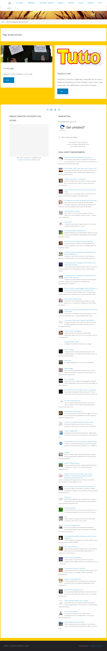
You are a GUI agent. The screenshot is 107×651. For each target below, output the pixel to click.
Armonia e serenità (69, 508)
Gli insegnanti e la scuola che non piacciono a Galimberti (80, 200)
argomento (67, 497)
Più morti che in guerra (71, 611)
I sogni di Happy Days (70, 431)
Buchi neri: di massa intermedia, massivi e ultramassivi (80, 390)
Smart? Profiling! (69, 349)
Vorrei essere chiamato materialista (74, 568)
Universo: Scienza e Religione (72, 557)
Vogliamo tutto (64, 73)
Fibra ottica (67, 360)
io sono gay (8, 68)
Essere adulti (68, 222)
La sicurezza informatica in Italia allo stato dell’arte (79, 320)
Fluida (90, 646)
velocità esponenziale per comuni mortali (76, 600)
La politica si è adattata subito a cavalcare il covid (78, 422)
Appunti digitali (68, 368)
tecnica (28, 160)
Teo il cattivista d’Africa (71, 547)
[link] (16, 8)
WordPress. (98, 646)
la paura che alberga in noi (72, 525)
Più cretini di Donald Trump (72, 400)
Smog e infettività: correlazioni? (73, 411)
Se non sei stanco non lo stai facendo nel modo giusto (79, 486)
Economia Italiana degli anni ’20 (73, 590)
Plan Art (22, 160)
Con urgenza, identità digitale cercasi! (75, 230)
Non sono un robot (69, 137)
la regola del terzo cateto (71, 342)
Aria (65, 516)
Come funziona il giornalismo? (73, 299)
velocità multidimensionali (72, 463)
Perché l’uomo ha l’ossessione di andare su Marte (78, 241)
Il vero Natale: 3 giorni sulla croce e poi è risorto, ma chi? (80, 168)
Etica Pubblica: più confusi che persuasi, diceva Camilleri (80, 441)
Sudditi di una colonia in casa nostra (74, 179)
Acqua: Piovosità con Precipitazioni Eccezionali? (78, 157)
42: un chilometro (69, 379)
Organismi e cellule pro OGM (72, 579)
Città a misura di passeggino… (73, 331)
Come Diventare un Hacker (72, 211)
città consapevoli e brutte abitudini (74, 622)
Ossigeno (67, 452)
